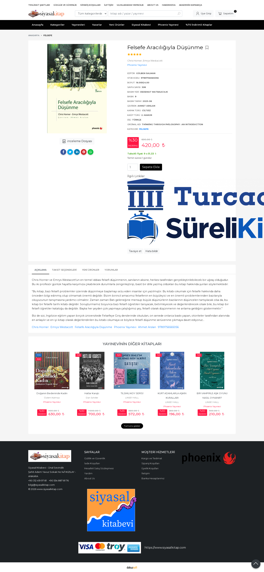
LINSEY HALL (132, 397)
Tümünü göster (132, 426)
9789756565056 (168, 327)
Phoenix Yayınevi (125, 327)
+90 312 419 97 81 (37, 480)
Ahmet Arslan (147, 327)
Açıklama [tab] (41, 269)
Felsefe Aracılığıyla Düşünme (93, 327)
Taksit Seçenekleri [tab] (64, 269)
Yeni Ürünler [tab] (90, 269)
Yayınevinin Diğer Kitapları (132, 344)
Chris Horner (40, 327)
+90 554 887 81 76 (59, 480)
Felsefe (144, 129)
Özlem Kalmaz (52, 397)
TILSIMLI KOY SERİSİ (132, 393)
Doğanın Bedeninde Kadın (51, 393)
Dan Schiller (92, 397)
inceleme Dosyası (77, 141)
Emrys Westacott (61, 327)
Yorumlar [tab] (111, 269)
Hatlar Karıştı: (91, 393)
